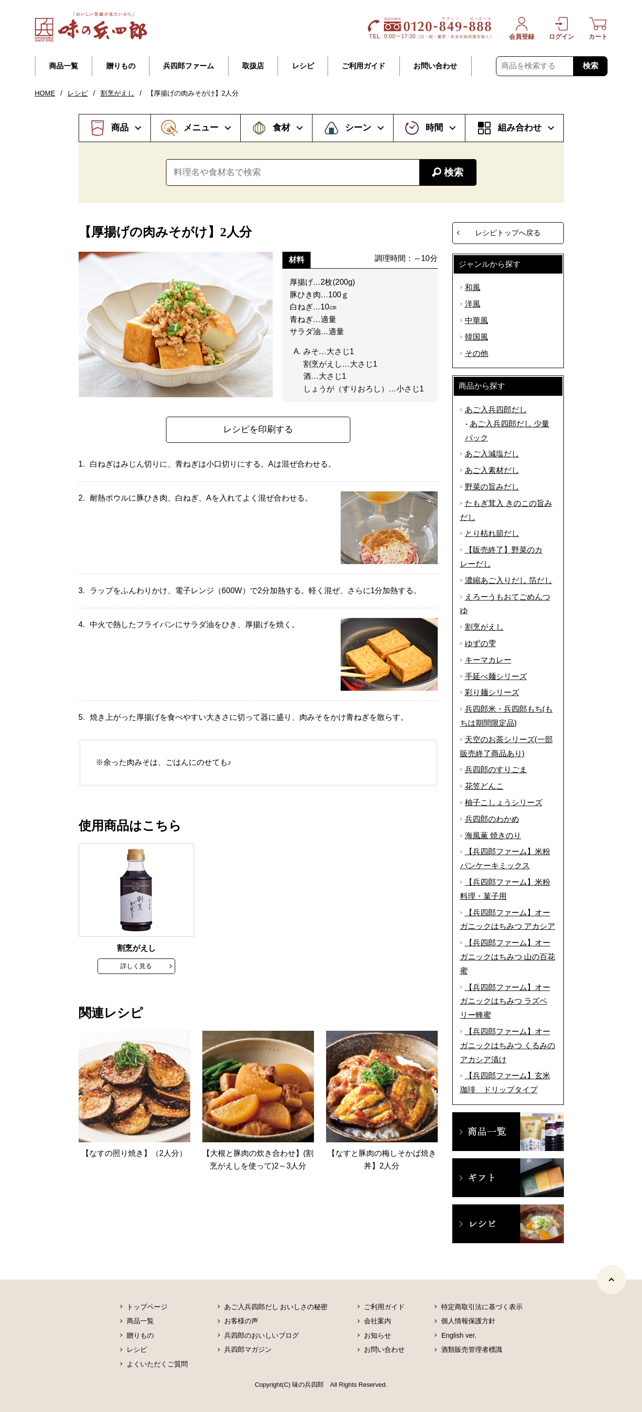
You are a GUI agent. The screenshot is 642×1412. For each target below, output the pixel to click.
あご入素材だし (492, 470)
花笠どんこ (484, 786)
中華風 (476, 320)
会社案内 (377, 1321)
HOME (45, 93)
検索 (590, 66)
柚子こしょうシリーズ (504, 802)
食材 (281, 127)
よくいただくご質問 (157, 1364)
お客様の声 (241, 1321)
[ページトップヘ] (611, 1279)
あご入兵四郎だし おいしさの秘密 (276, 1307)
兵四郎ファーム (188, 66)
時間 (434, 127)
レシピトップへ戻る (508, 232)
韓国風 (476, 337)
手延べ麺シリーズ (496, 676)
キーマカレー (488, 660)
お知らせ (377, 1335)
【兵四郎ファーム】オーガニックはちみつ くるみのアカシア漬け (507, 1045)
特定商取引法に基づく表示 (482, 1307)
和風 (472, 287)
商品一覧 (63, 66)
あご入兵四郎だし (496, 410)
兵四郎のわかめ (492, 819)
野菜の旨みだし (492, 487)
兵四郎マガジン (248, 1349)
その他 (476, 353)
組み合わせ (520, 127)
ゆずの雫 (480, 643)
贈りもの (120, 66)
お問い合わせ (435, 66)
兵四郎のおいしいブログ (261, 1335)
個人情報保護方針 (468, 1321)
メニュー (200, 127)
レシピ (303, 66)
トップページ (147, 1307)
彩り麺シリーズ (492, 692)
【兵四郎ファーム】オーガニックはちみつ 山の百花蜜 (507, 957)
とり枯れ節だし (492, 533)
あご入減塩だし (492, 454)
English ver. (458, 1335)
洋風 (472, 304)
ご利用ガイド (363, 66)
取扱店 (253, 66)
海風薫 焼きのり (493, 835)
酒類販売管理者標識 (471, 1349)
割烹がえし (117, 93)
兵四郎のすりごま (496, 769)
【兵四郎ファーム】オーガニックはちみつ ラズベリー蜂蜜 (505, 1001)
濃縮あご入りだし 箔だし (508, 580)
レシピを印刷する (258, 429)
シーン (358, 127)
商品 (120, 127)
